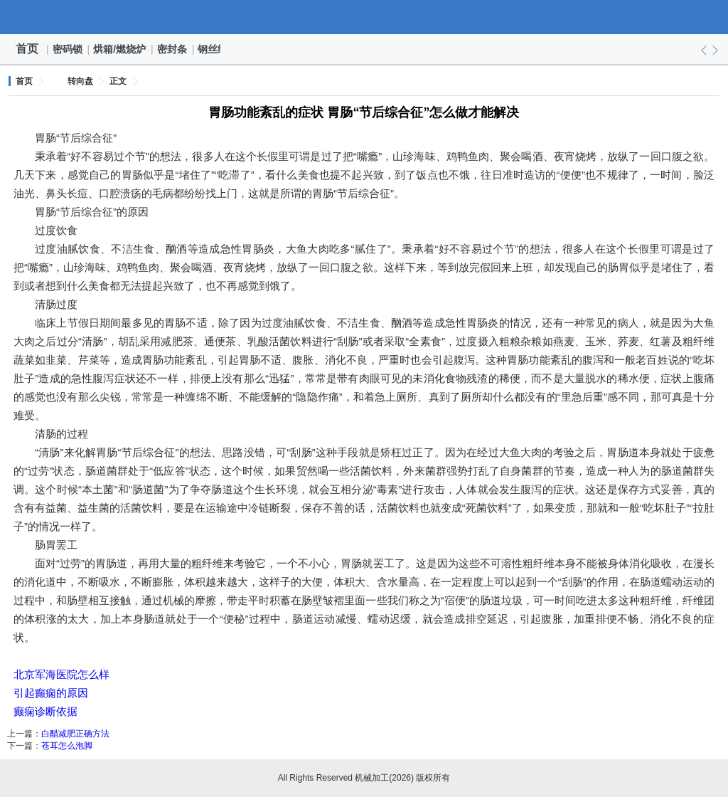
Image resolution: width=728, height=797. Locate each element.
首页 (27, 49)
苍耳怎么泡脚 (66, 746)
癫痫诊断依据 (45, 711)
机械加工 (364, 17)
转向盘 (80, 81)
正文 (118, 81)
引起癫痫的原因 (51, 693)
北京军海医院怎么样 (61, 674)
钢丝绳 (213, 49)
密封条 (173, 49)
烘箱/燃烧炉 (120, 49)
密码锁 (68, 49)
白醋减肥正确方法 (75, 734)
